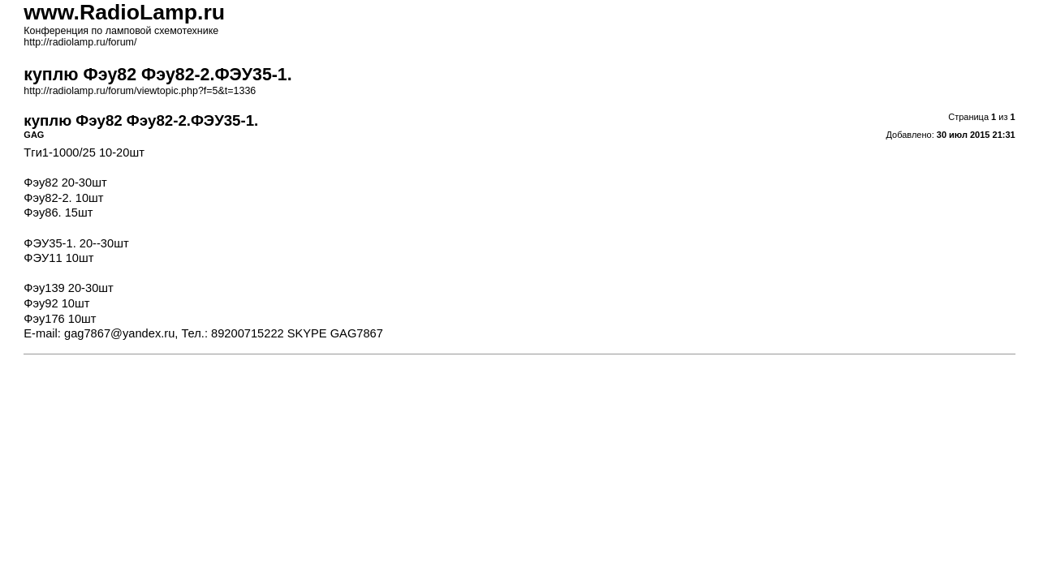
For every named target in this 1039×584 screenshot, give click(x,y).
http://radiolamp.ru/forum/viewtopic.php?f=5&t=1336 (140, 91)
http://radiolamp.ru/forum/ (80, 42)
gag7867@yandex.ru (119, 333)
